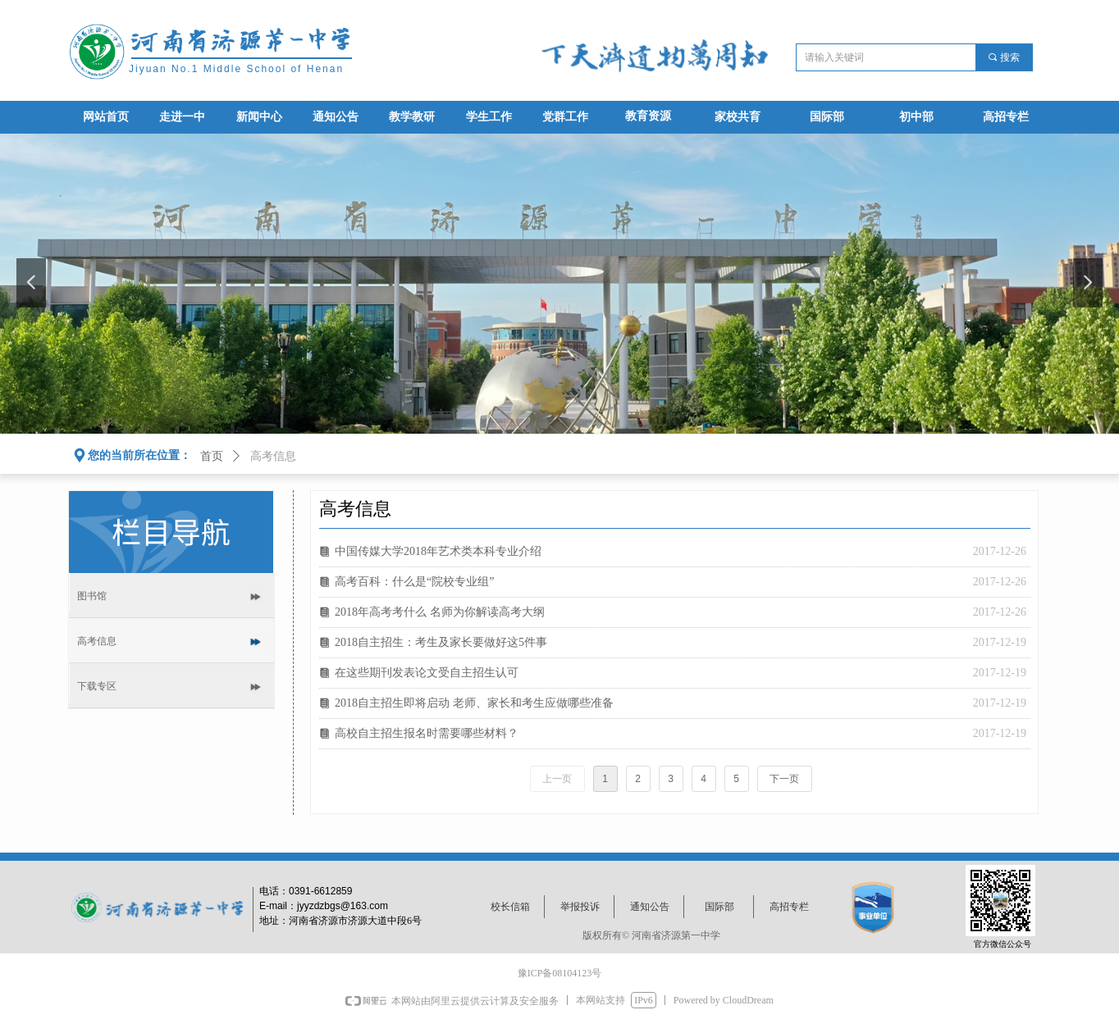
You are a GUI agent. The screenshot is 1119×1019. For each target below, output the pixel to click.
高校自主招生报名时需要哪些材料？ (426, 733)
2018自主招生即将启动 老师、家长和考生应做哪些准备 (474, 703)
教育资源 (648, 116)
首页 (211, 456)
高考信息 (273, 456)
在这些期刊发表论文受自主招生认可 (426, 672)
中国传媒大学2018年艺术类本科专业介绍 (438, 551)
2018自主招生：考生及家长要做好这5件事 (441, 642)
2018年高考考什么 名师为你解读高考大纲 (440, 612)
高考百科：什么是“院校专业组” (414, 581)
